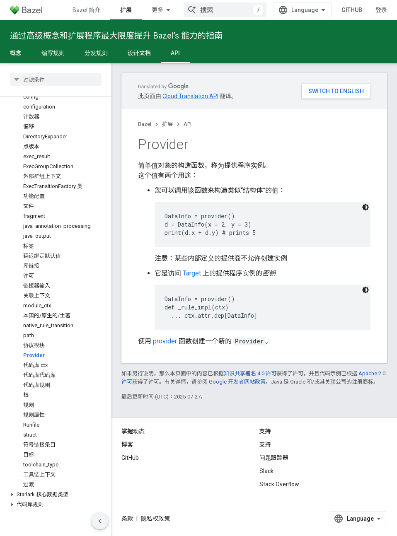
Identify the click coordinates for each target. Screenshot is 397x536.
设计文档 (139, 53)
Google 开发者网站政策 (237, 382)
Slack (266, 471)
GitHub (351, 10)
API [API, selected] (175, 53)
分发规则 (96, 53)
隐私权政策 (155, 518)
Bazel (144, 124)
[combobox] (225, 9)
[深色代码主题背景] (365, 207)
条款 (127, 518)
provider (165, 341)
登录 (381, 10)
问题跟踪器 (273, 457)
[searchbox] (56, 79)
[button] (55, 495)
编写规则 (53, 53)
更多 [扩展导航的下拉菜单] (157, 10)
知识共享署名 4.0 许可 (250, 373)
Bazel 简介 (86, 10)
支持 (265, 444)
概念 (16, 53)
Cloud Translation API (190, 96)
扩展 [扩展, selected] (126, 10)
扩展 (167, 124)
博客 (127, 444)
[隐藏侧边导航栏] (100, 521)
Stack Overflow (279, 484)
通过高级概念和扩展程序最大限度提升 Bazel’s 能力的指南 (116, 36)
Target (192, 273)
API (187, 124)
